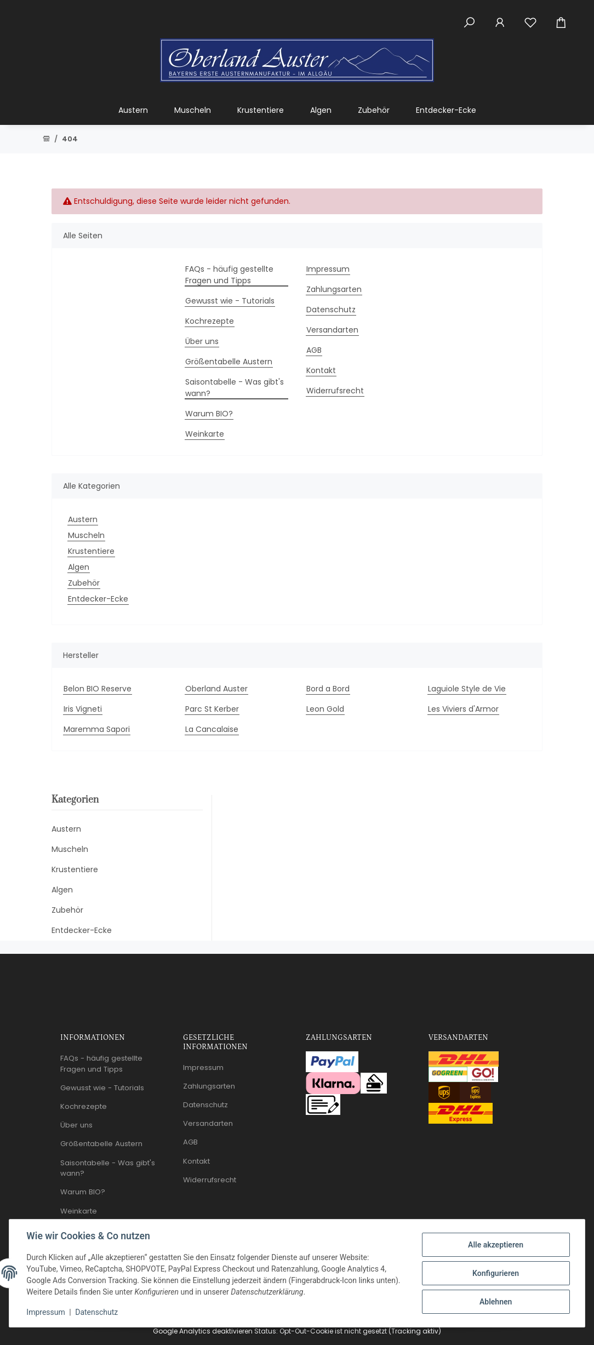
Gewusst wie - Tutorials (230, 300)
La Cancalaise (211, 729)
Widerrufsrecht (335, 390)
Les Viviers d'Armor (463, 708)
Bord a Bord (328, 688)
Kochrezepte (209, 321)
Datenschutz (97, 1312)
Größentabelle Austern (228, 361)
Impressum (46, 1312)
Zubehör (84, 582)
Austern (83, 519)
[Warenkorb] (565, 16)
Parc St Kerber (212, 708)
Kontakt (321, 370)
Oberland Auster (216, 688)
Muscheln (86, 535)
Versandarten (332, 329)
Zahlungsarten (334, 289)
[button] (469, 16)
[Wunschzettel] (530, 16)
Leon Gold (325, 708)
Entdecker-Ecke (98, 598)
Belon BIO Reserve (98, 688)
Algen (78, 567)
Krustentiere (91, 551)
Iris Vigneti (83, 708)
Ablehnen (495, 1301)
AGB (314, 350)
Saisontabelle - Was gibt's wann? (234, 387)
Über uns (202, 341)
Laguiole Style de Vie (467, 688)
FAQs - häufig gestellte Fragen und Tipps (229, 275)
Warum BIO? (209, 413)
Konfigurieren (495, 1273)
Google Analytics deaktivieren (203, 1331)
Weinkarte (204, 433)
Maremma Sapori (97, 729)
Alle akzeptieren (495, 1244)
